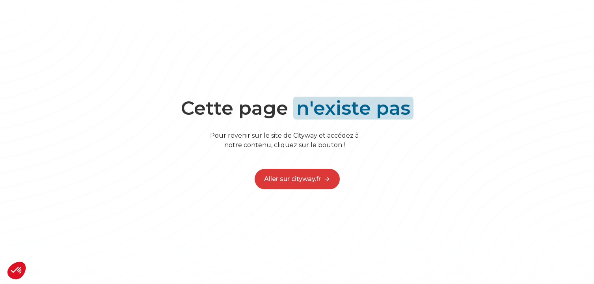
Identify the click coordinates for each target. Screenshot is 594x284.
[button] (16, 270)
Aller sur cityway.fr (297, 179)
